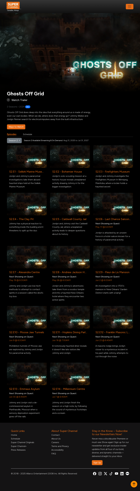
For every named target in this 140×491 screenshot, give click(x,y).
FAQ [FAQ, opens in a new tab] (53, 453)
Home (14, 435)
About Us (56, 438)
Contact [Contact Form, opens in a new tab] (55, 435)
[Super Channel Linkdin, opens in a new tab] (122, 474)
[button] (134, 484)
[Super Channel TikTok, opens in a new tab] (111, 474)
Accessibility (57, 450)
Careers (55, 442)
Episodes (11, 134)
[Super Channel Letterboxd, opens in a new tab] (127, 473)
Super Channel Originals (22, 442)
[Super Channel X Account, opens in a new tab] (105, 474)
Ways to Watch (16, 126)
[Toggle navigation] (129, 6)
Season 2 (13, 140)
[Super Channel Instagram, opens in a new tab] (100, 474)
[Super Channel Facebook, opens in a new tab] (94, 474)
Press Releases (18, 450)
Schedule (27, 134)
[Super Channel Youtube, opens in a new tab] (116, 474)
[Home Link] (16, 6)
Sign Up (97, 462)
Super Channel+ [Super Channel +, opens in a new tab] (19, 446)
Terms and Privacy (60, 446)
